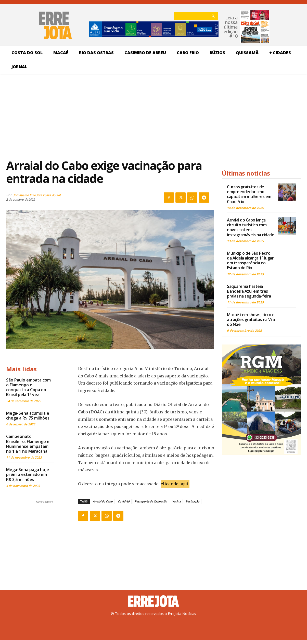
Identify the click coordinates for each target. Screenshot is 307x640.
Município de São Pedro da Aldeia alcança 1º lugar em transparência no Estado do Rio (250, 260)
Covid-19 (124, 501)
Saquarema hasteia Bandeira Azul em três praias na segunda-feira (249, 291)
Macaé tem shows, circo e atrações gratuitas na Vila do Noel (251, 319)
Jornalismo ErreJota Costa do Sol (37, 195)
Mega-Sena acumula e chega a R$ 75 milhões (27, 415)
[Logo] (153, 601)
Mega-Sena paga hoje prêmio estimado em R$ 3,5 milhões (27, 474)
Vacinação (192, 501)
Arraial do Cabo (103, 501)
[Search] (213, 16)
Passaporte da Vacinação (151, 501)
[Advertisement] (110, 116)
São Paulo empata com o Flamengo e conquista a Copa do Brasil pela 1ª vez (28, 387)
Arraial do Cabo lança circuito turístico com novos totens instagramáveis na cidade (250, 227)
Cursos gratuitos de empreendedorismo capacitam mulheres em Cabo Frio (249, 194)
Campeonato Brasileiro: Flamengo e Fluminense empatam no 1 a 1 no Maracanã (27, 444)
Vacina (176, 501)
